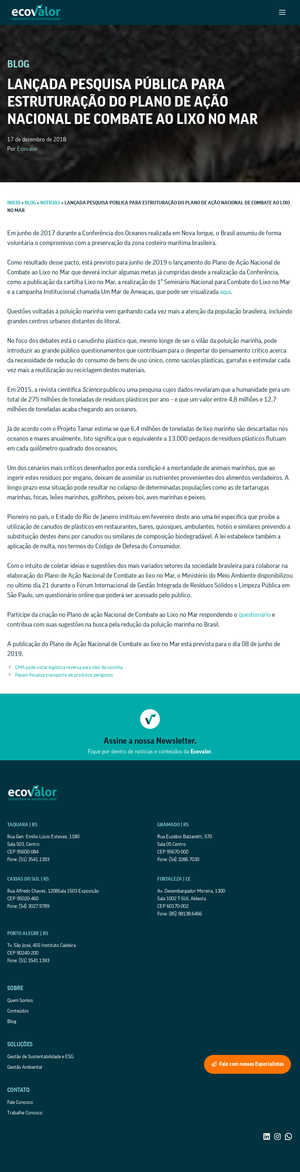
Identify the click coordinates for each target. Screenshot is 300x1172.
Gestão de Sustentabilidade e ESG (40, 1056)
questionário (255, 614)
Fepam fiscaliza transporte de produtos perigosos (64, 675)
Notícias (50, 202)
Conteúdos (18, 1011)
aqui (225, 291)
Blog (30, 202)
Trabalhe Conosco (24, 1112)
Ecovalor (27, 149)
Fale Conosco (20, 1102)
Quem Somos (20, 1000)
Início (13, 202)
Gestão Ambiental (24, 1067)
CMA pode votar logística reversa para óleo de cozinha (68, 667)
